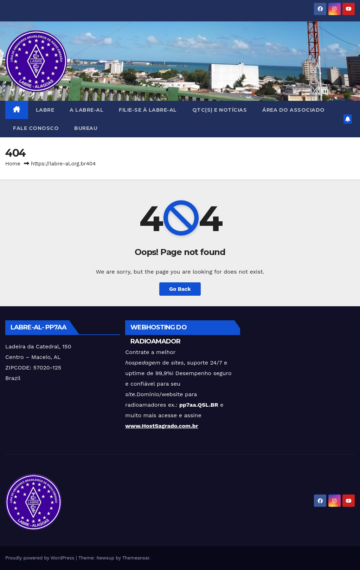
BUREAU (85, 128)
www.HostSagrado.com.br (161, 425)
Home (12, 163)
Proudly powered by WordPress (40, 558)
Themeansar (135, 558)
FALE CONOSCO (36, 128)
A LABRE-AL (86, 110)
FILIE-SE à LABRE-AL (148, 110)
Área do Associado (293, 110)
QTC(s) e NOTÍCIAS (219, 110)
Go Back (180, 289)
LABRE (45, 110)
